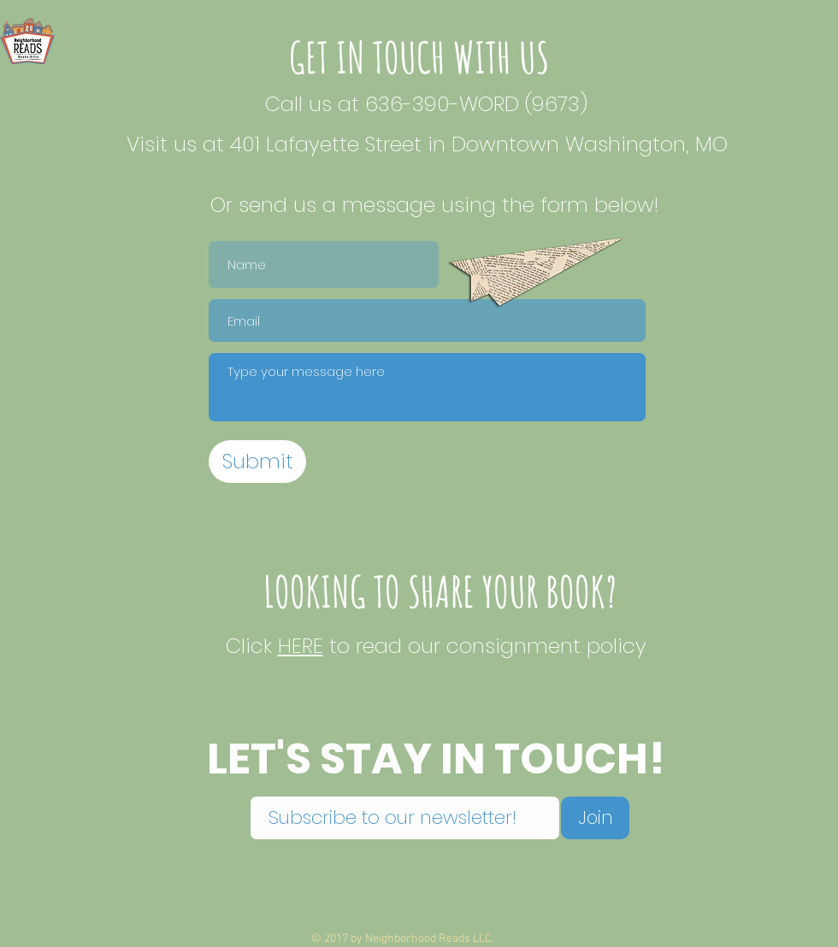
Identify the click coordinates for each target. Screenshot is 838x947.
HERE (300, 646)
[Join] (595, 818)
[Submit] (257, 461)
